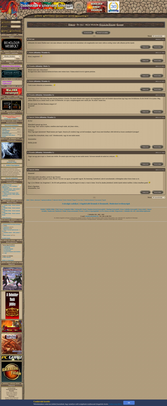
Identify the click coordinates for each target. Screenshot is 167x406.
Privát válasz (157, 47)
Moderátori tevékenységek (119, 204)
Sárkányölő (78, 209)
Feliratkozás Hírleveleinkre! (10, 66)
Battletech (58, 211)
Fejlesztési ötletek (57, 200)
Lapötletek (6, 227)
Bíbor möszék (7, 257)
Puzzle (85, 209)
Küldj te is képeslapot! (8, 260)
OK (129, 403)
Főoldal (43, 209)
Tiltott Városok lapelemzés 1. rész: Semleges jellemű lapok (9, 186)
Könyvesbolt (142, 209)
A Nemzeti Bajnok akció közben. (12, 251)
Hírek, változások (35, 200)
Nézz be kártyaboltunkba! (12, 125)
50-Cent (31, 39)
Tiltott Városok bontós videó (11, 193)
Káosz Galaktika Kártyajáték (128, 209)
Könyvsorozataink (72, 211)
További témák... (6, 238)
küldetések (6, 228)
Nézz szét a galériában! (12, 178)
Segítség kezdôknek (46, 200)
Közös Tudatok (67, 200)
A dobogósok (6, 247)
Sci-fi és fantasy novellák (107, 211)
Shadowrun (51, 211)
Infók (27, 200)
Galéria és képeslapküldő (91, 211)
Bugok (74, 200)
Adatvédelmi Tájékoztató (7, 83)
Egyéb (120, 24)
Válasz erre (145, 47)
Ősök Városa (59, 209)
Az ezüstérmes (7, 250)
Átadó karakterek (89, 200)
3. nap (5, 253)
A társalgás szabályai (70, 204)
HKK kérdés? (7, 235)
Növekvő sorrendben (102, 32)
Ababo (31, 52)
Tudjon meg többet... (116, 404)
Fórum (71, 24)
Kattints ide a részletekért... (11, 118)
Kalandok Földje (11, 162)
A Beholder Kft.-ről (129, 211)
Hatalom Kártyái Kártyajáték (96, 209)
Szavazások (98, 200)
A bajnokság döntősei (9, 246)
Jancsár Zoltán (34, 117)
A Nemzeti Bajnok (8, 249)
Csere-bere (80, 200)
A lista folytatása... (7, 198)
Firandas (32, 66)
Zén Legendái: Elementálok (6, 131)
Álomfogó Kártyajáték (112, 209)
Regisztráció (119, 211)
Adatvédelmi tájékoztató (143, 211)
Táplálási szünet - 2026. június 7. (12, 189)
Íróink (64, 211)
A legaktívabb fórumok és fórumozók (93, 204)
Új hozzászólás (88, 32)
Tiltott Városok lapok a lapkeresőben (9, 191)
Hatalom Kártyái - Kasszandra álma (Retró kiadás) (8, 135)
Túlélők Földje (107, 24)
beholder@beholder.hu (92, 216)
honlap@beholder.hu (11, 389)
